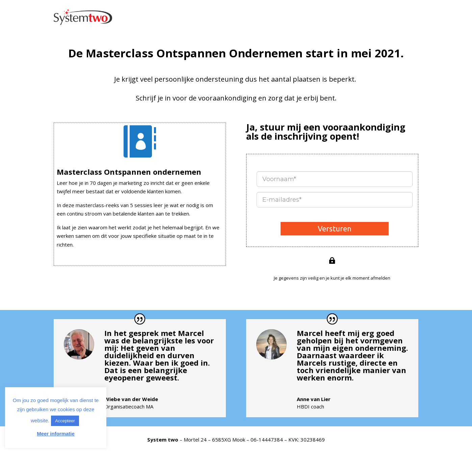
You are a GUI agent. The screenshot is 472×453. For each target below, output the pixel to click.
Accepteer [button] (65, 420)
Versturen (334, 228)
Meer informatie (56, 433)
